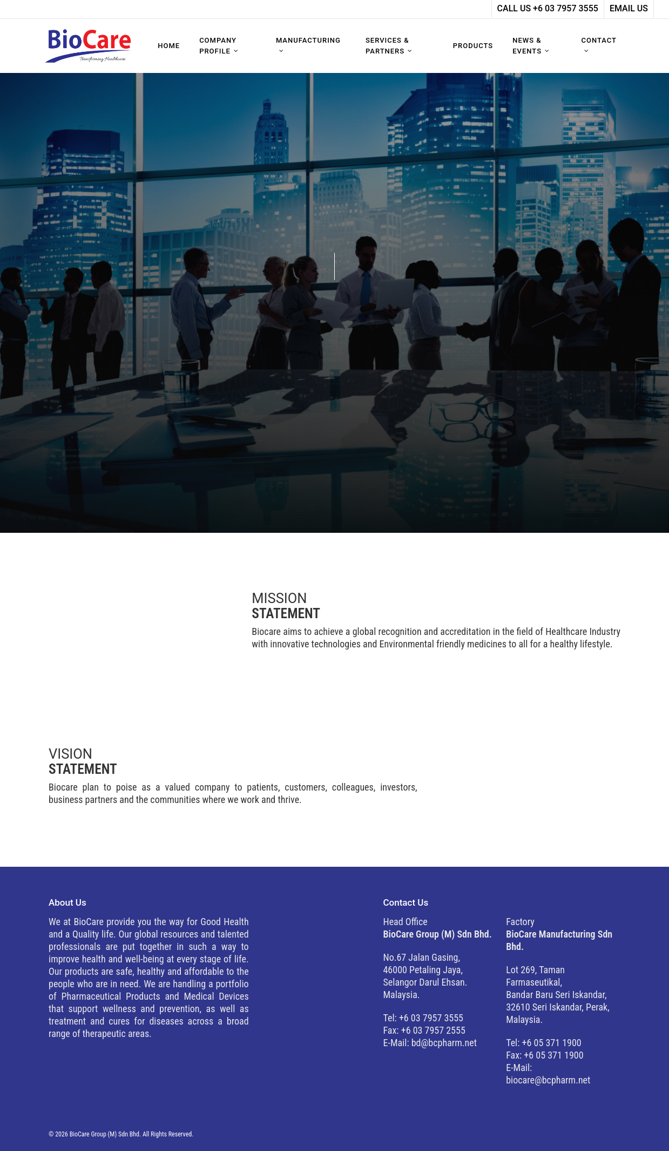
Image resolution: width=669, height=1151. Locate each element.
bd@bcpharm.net (444, 1042)
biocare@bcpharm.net (548, 1080)
